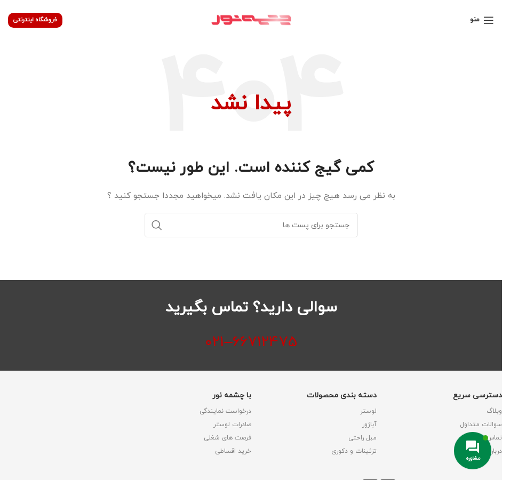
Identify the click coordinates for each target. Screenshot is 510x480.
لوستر (368, 411)
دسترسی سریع (477, 395)
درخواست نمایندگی (225, 411)
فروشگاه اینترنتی (35, 19)
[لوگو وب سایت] (251, 19)
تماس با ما (487, 438)
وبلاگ (494, 411)
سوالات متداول (481, 424)
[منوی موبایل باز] (482, 20)
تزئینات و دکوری (354, 451)
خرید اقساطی (233, 451)
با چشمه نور (231, 395)
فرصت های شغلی (227, 438)
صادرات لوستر (232, 424)
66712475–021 (251, 342)
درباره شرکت (485, 451)
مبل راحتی (362, 438)
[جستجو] (251, 225)
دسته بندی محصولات (342, 395)
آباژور (369, 424)
